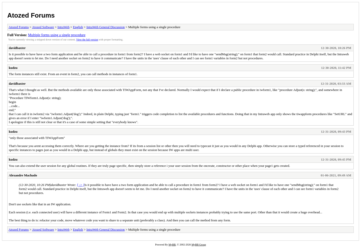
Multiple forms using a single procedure (56, 35)
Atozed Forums (31, 15)
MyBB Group (199, 244)
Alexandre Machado (23, 175)
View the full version (87, 39)
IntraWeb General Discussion (105, 27)
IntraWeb (63, 27)
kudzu (13, 68)
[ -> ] (80, 185)
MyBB (171, 244)
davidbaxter (17, 48)
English (78, 27)
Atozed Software (43, 27)
